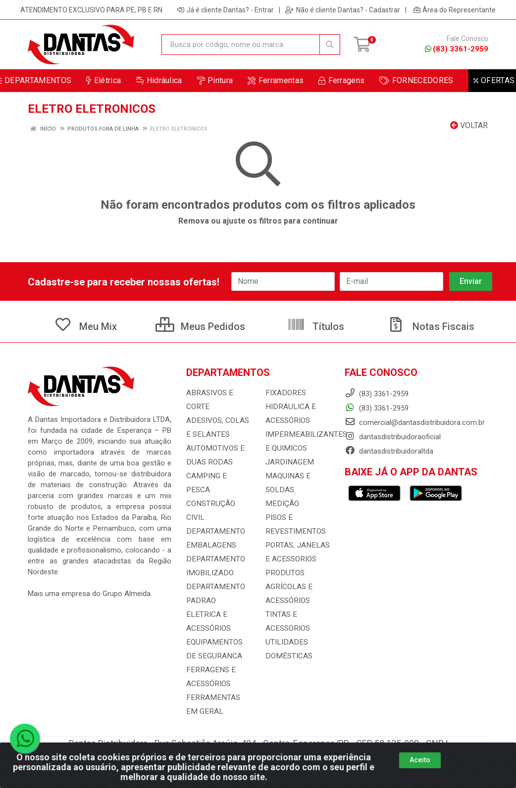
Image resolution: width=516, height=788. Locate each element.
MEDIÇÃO (280, 503)
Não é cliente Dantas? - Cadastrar (342, 9)
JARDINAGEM (287, 462)
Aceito (420, 760)
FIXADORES (284, 392)
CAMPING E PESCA (217, 475)
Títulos (315, 326)
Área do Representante (454, 9)
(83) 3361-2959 (456, 49)
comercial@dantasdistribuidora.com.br (415, 422)
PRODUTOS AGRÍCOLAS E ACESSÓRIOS (288, 586)
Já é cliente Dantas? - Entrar (225, 9)
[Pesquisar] (329, 44)
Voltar (469, 125)
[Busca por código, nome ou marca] (240, 44)
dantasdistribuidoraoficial (393, 436)
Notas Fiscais (430, 326)
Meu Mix (85, 326)
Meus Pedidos (200, 326)
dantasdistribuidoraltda (389, 451)
